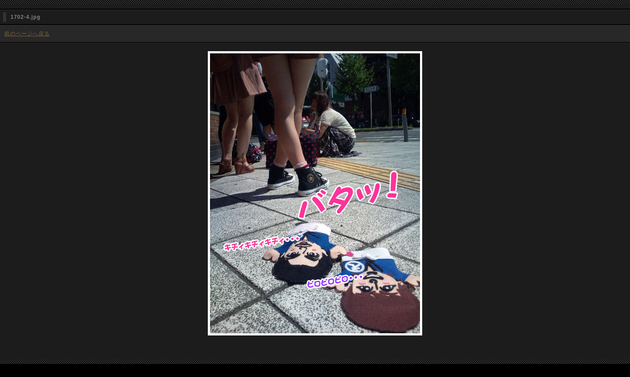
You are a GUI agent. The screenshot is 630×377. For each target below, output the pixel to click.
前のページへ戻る (27, 34)
